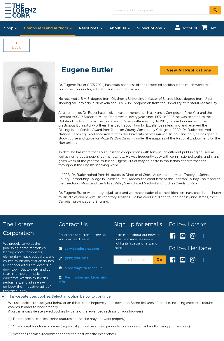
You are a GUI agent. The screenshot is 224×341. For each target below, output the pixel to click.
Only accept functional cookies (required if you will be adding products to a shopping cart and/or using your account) (101, 326)
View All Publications (189, 70)
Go (159, 259)
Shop (9, 28)
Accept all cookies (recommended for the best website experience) (64, 334)
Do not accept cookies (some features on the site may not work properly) (69, 319)
